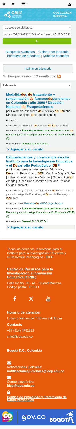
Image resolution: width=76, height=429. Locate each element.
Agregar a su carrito (26, 149)
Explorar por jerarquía (53, 52)
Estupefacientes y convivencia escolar (39, 161)
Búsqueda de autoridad (23, 56)
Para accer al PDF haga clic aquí (43, 203)
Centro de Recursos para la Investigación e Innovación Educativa (4, 4)
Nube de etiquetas (56, 56)
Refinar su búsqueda (38, 68)
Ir (37, 41)
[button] (12, 4)
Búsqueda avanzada (20, 52)
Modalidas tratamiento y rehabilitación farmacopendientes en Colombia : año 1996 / (38, 100)
